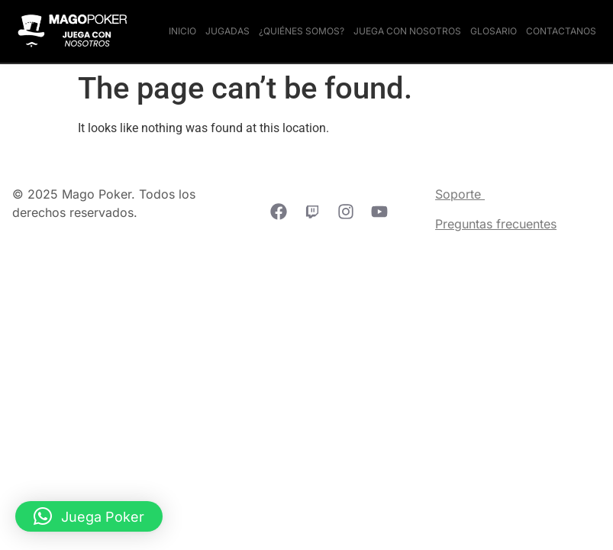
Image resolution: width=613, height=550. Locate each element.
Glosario (493, 31)
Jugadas (227, 31)
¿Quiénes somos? (301, 31)
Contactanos (561, 31)
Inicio (182, 31)
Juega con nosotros (407, 31)
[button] (89, 516)
